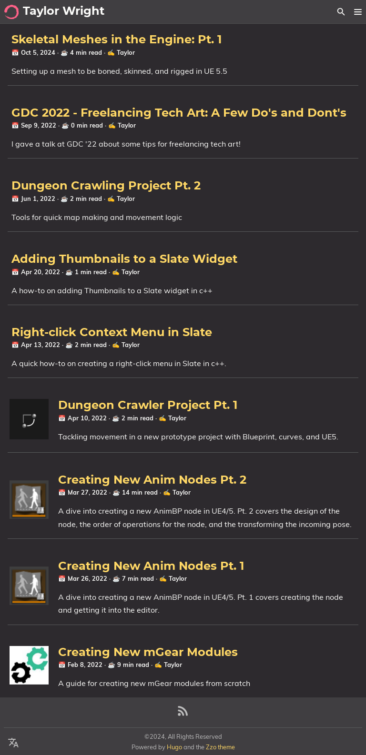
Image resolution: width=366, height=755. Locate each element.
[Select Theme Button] (324, 11)
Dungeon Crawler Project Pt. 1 (147, 405)
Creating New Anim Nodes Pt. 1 (151, 566)
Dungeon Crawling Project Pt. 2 (106, 186)
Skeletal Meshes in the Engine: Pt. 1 (116, 40)
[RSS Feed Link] (183, 715)
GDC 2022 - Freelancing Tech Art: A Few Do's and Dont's (178, 113)
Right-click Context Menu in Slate (111, 332)
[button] (357, 12)
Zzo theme (220, 747)
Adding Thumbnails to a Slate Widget (124, 259)
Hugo (174, 747)
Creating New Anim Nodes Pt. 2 (152, 480)
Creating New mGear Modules (148, 652)
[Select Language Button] (13, 743)
